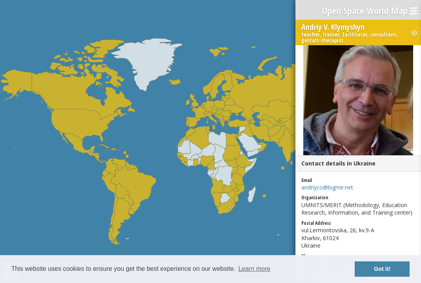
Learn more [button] (254, 268)
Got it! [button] (382, 269)
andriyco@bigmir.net (327, 187)
